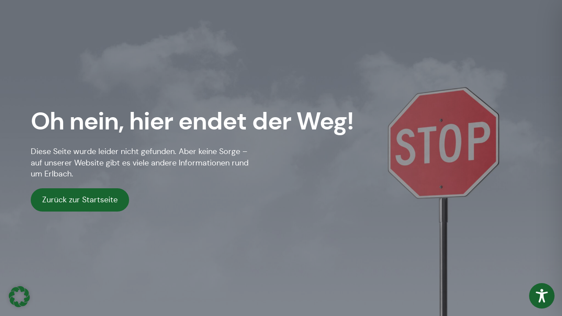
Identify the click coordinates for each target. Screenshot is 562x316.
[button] (19, 296)
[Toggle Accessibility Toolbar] (541, 295)
